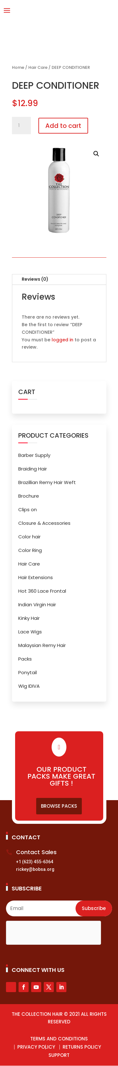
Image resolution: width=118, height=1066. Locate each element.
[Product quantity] (21, 126)
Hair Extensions (35, 577)
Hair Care (38, 67)
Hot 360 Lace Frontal (42, 591)
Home (18, 67)
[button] (96, 153)
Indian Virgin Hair (37, 604)
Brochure (28, 496)
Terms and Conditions (59, 1038)
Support (59, 1055)
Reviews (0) (35, 279)
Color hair (29, 536)
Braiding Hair (32, 468)
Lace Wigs (30, 631)
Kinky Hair (29, 618)
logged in (62, 340)
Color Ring (30, 550)
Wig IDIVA (29, 686)
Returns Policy (82, 1047)
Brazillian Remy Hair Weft (47, 482)
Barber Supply (34, 455)
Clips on (27, 509)
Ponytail (27, 672)
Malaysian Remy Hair (42, 645)
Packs (25, 659)
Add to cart (63, 125)
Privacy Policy (36, 1047)
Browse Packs (59, 806)
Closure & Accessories (44, 523)
